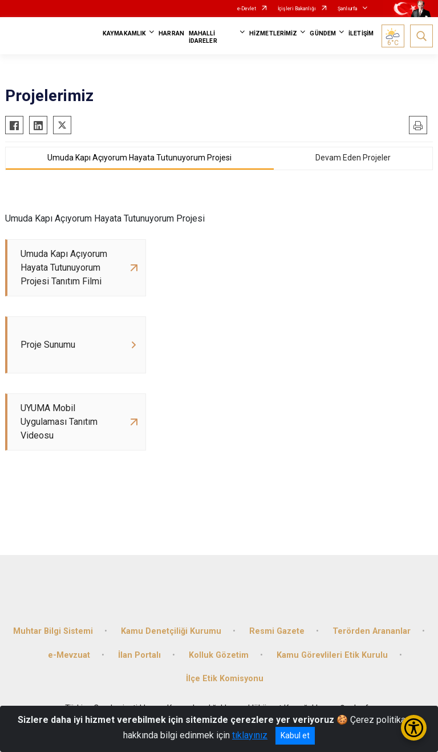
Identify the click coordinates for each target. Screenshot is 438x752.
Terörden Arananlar (371, 631)
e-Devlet (246, 8)
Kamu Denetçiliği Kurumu (171, 631)
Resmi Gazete (277, 631)
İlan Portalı (139, 655)
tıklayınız (249, 735)
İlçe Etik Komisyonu (224, 678)
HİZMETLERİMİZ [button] (273, 33)
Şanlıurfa (348, 8)
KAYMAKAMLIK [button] (124, 33)
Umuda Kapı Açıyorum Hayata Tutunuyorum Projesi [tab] (139, 157)
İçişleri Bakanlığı (297, 8)
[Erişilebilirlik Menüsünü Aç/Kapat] (414, 728)
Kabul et (295, 735)
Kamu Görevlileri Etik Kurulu (332, 655)
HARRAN (171, 33)
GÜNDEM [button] (323, 33)
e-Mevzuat (69, 655)
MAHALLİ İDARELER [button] (203, 37)
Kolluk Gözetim (219, 655)
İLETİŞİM (361, 33)
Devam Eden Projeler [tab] (353, 157)
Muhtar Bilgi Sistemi (53, 631)
